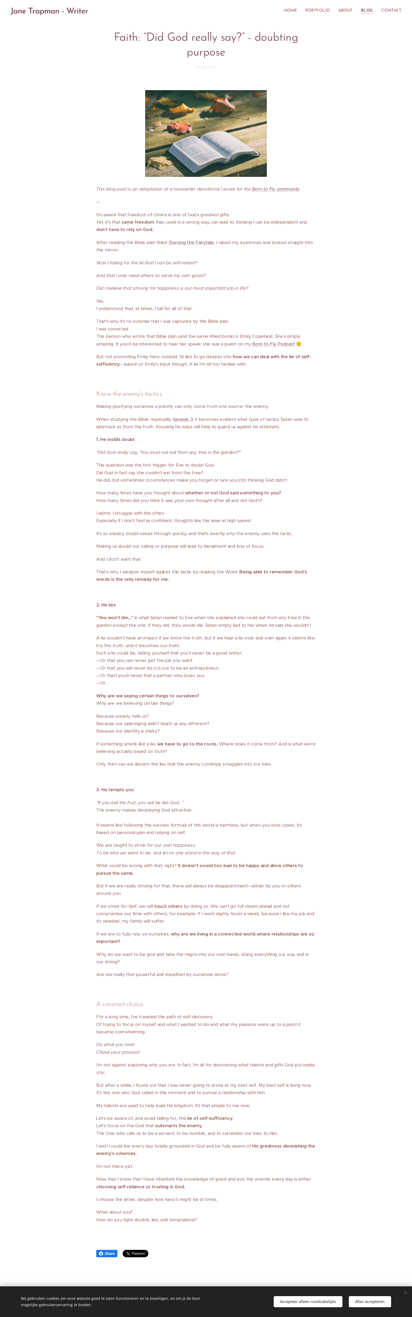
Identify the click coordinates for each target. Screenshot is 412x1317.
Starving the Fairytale (191, 242)
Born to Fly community (275, 189)
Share (107, 1253)
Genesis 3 (183, 419)
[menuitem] (294, 10)
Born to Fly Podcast (273, 344)
